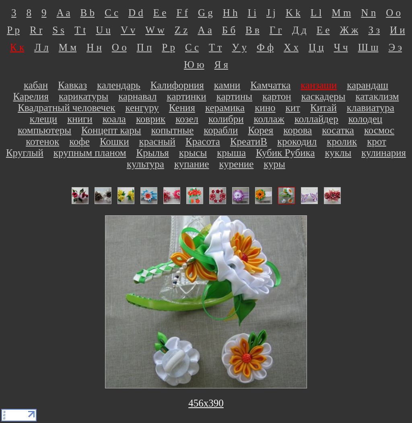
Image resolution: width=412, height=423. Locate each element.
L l (316, 12)
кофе (79, 141)
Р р (168, 47)
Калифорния (177, 85)
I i (252, 12)
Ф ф (265, 47)
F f (181, 12)
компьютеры (44, 130)
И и (397, 30)
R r (36, 30)
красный (157, 141)
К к (17, 47)
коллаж (269, 118)
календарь (118, 85)
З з (374, 30)
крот (376, 141)
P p (13, 30)
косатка (338, 130)
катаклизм (377, 96)
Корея (260, 130)
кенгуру (142, 107)
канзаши (319, 85)
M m (341, 12)
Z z (181, 30)
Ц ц (316, 47)
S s (58, 30)
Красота (202, 141)
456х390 (206, 403)
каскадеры (323, 96)
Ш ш (368, 47)
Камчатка (270, 85)
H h (230, 12)
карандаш (367, 85)
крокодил (297, 141)
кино (265, 107)
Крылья (152, 152)
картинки (186, 96)
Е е (323, 30)
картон (276, 96)
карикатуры (83, 96)
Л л (41, 47)
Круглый (24, 152)
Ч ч (341, 47)
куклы (338, 152)
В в (252, 30)
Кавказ (72, 85)
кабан (36, 85)
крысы (193, 152)
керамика (225, 107)
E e (160, 12)
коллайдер (316, 118)
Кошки (114, 141)
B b (87, 12)
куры (274, 164)
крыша (231, 152)
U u (103, 30)
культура (145, 164)
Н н (94, 47)
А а (205, 30)
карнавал (137, 96)
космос (379, 130)
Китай (323, 107)
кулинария (383, 152)
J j (271, 12)
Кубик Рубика (285, 152)
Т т (215, 47)
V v (128, 30)
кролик (342, 141)
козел (186, 118)
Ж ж (349, 30)
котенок (42, 141)
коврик (150, 118)
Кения (182, 107)
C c (111, 12)
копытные (172, 130)
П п (144, 47)
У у (239, 47)
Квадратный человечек (66, 107)
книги (80, 118)
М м (67, 47)
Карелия (31, 96)
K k (293, 12)
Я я (221, 64)
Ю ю (194, 64)
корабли (221, 130)
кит (293, 107)
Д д (299, 30)
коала (114, 118)
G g (205, 12)
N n (368, 12)
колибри (226, 118)
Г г (276, 30)
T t (80, 30)
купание (191, 164)
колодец (365, 118)
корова (297, 130)
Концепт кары (111, 130)
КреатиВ (248, 141)
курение (236, 164)
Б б (228, 30)
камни (227, 85)
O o (393, 12)
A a (63, 12)
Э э (395, 47)
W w (154, 30)
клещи (43, 118)
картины (234, 96)
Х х (291, 47)
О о (119, 47)
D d (135, 12)
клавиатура (370, 107)
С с (192, 47)
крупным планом (90, 152)
